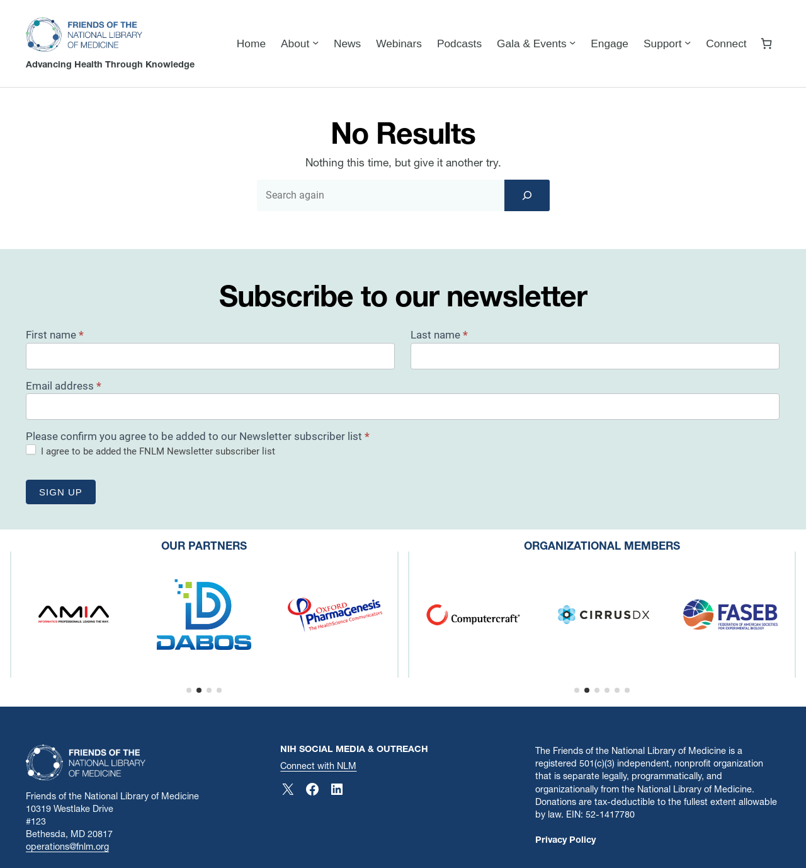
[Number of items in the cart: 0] (766, 43)
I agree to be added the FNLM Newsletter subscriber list (150, 450)
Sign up (60, 492)
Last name (439, 334)
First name (55, 334)
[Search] (527, 195)
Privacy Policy (565, 839)
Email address (63, 385)
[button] (188, 690)
